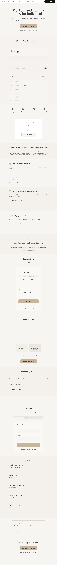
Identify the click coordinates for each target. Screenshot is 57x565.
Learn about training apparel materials (28, 250)
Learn (20, 1)
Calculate (29, 445)
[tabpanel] (28, 436)
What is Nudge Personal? (28, 379)
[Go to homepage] (3, 1)
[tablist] (28, 417)
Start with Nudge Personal (28, 361)
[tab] (19, 418)
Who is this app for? (28, 384)
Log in (41, 1)
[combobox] (34, 1)
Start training (28, 26)
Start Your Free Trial (49, 1)
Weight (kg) (19, 435)
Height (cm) (19, 427)
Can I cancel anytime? (28, 389)
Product (7, 1)
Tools (13, 1)
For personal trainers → (28, 134)
